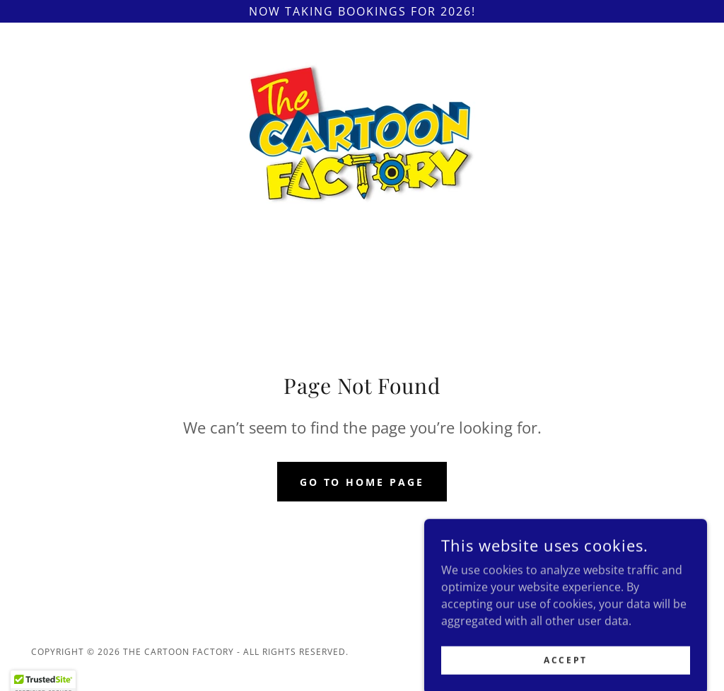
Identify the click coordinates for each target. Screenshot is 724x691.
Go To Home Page (362, 482)
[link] (361, 131)
